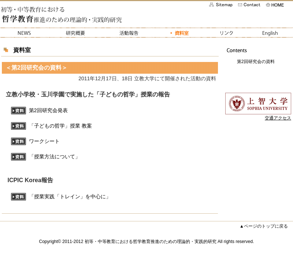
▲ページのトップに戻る (264, 226)
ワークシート (44, 141)
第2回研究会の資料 (256, 61)
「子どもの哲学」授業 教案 (60, 126)
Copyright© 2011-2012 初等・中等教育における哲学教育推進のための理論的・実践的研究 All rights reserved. (146, 241)
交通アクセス (278, 118)
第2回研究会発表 (48, 111)
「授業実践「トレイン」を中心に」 (70, 196)
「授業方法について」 (54, 157)
